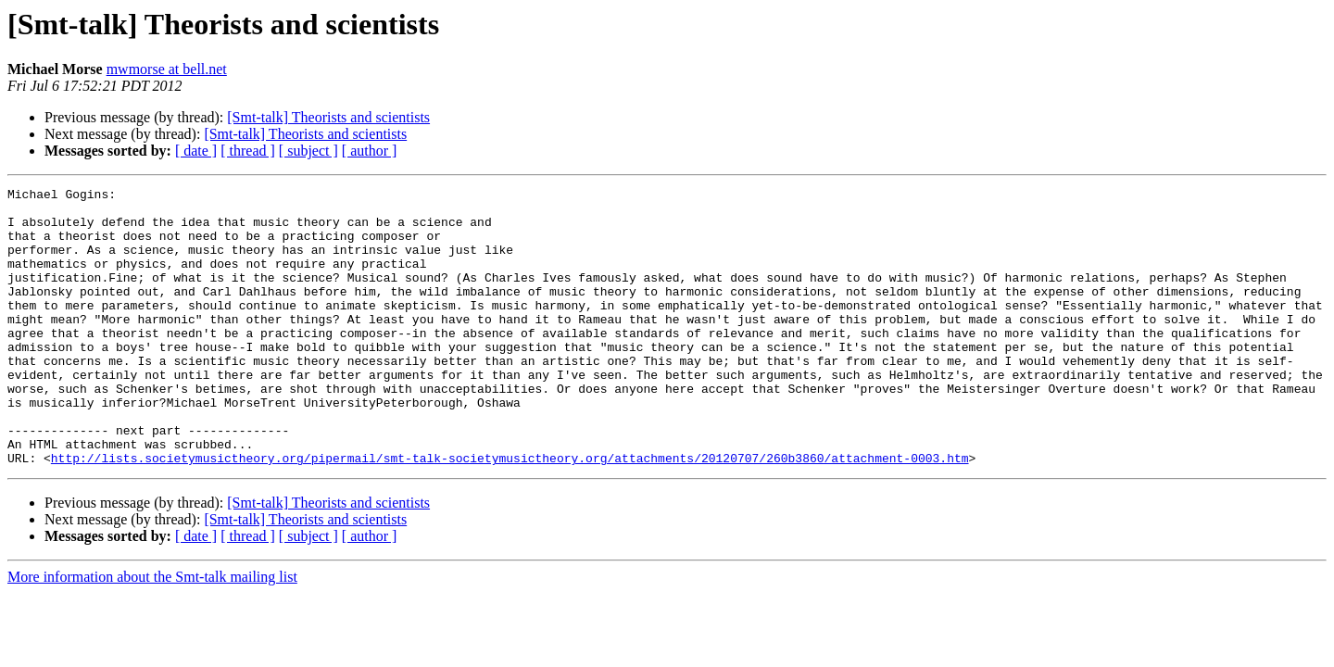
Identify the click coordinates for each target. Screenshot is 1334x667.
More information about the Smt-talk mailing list (152, 632)
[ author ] (369, 150)
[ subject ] (308, 150)
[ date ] (196, 150)
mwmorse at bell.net (167, 69)
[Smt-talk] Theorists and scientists (328, 117)
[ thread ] (247, 150)
